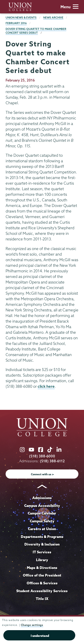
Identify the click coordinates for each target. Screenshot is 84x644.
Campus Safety (42, 521)
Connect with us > (42, 474)
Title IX (42, 598)
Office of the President (42, 575)
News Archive (53, 17)
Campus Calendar (42, 513)
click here (46, 386)
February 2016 (16, 23)
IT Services (42, 552)
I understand (40, 636)
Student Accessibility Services (42, 591)
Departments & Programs (42, 536)
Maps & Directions (42, 567)
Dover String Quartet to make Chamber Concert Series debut (36, 31)
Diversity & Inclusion (42, 544)
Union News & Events (21, 17)
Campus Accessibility (42, 505)
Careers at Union (42, 529)
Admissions (42, 498)
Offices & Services (42, 583)
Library (42, 560)
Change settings (32, 625)
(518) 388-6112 (52, 461)
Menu (69, 6)
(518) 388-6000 (42, 456)
